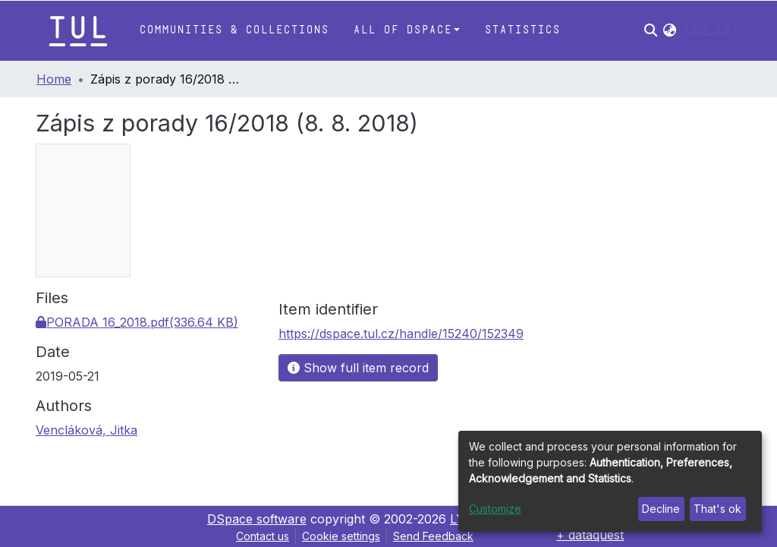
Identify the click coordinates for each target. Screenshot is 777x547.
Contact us (262, 536)
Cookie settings (341, 536)
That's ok (717, 508)
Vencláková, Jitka (86, 430)
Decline (661, 508)
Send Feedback (433, 536)
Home (53, 79)
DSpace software (257, 518)
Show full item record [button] (358, 367)
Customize (495, 508)
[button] (670, 30)
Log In (707, 30)
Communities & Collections (234, 30)
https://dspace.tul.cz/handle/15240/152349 (401, 333)
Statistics (522, 30)
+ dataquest (590, 534)
